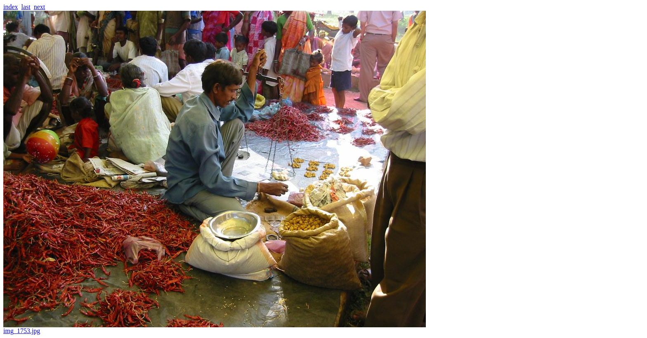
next (39, 6)
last (26, 6)
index (10, 6)
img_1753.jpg (214, 328)
